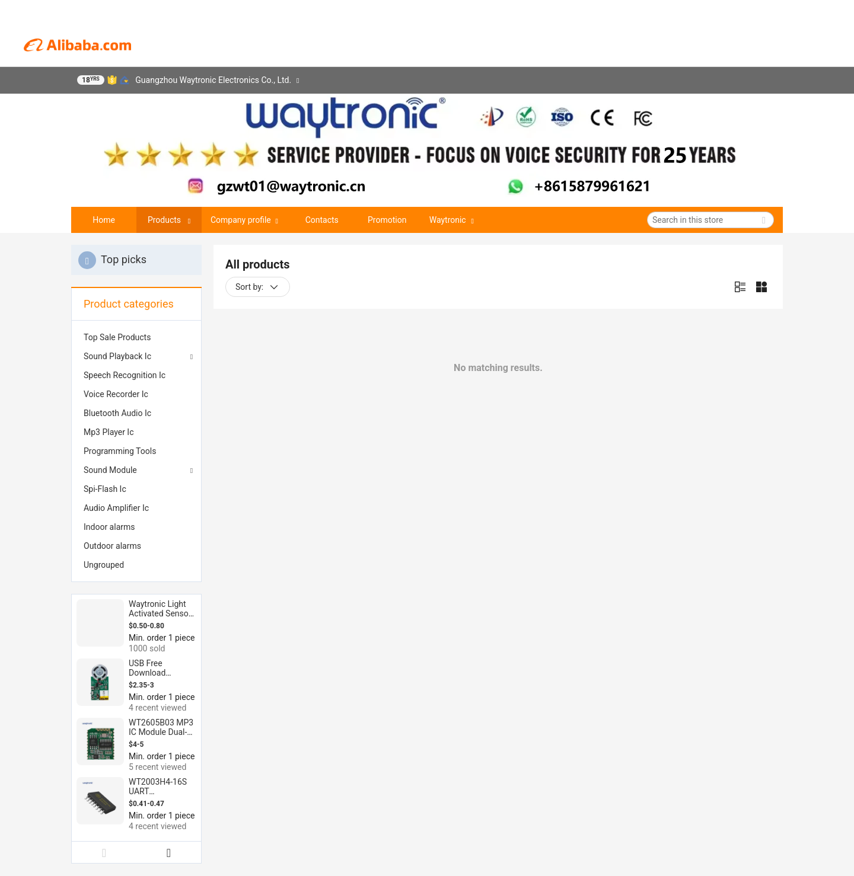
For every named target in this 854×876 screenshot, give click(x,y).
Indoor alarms (109, 527)
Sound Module (110, 470)
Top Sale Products (117, 337)
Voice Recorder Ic (116, 394)
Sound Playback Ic (117, 356)
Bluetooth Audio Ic (117, 413)
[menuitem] (136, 337)
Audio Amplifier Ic (116, 508)
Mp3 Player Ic (109, 432)
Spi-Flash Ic (105, 489)
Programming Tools (120, 451)
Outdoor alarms (112, 546)
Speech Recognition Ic (124, 375)
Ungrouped (104, 565)
